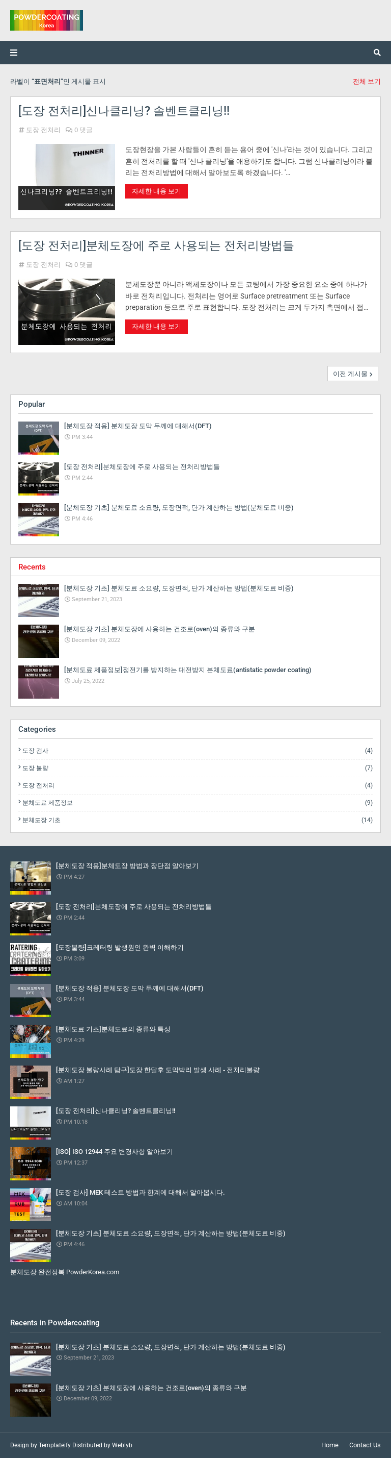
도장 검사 (197, 750)
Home (330, 1445)
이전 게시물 (350, 374)
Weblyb (122, 1445)
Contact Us (365, 1445)
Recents (32, 567)
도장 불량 (197, 768)
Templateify (55, 1445)
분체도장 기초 (197, 820)
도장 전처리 (43, 130)
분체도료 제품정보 (197, 802)
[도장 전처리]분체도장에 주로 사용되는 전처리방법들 (156, 246)
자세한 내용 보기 (156, 191)
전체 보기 (367, 81)
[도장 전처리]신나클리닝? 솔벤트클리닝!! (124, 111)
